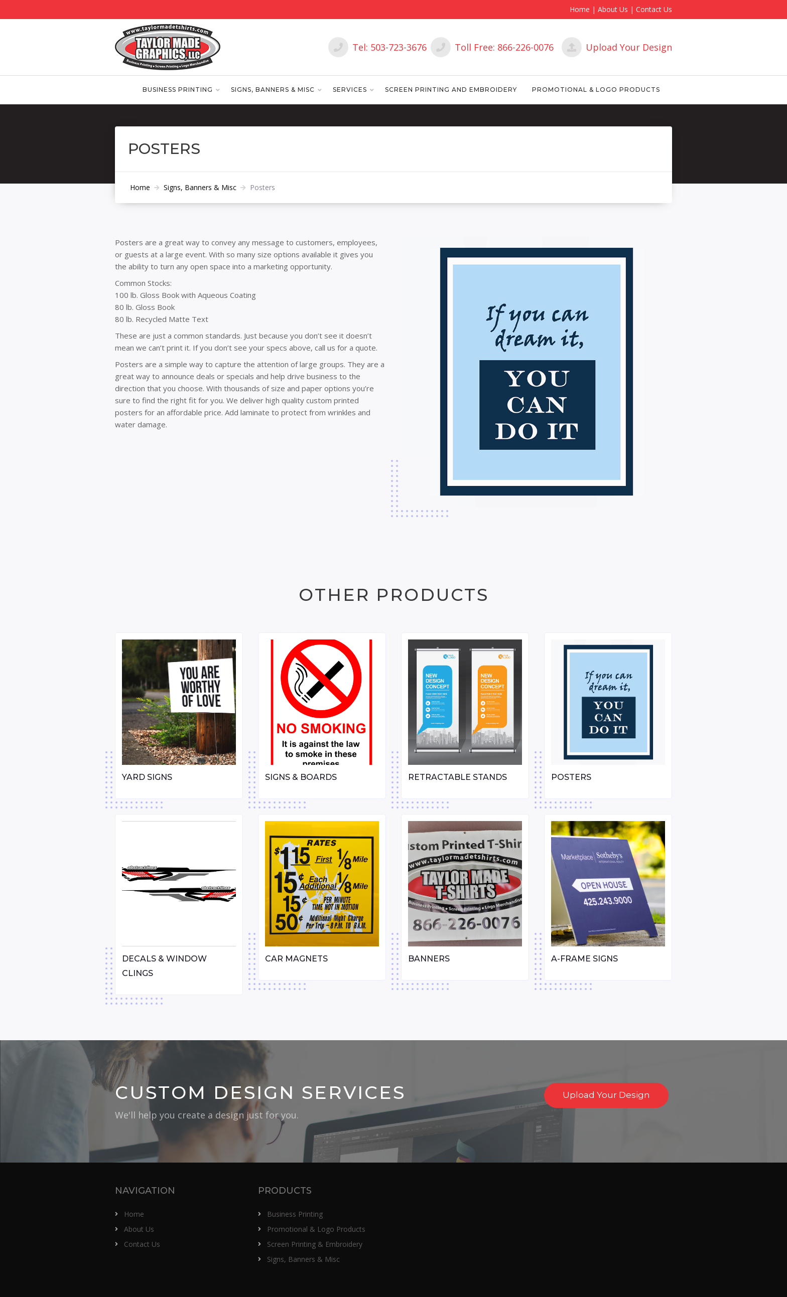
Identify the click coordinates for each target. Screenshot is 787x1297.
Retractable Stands (457, 777)
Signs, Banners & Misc (200, 187)
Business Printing (295, 1214)
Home (580, 9)
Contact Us (654, 9)
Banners (429, 958)
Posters (571, 777)
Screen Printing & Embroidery (314, 1244)
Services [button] (350, 89)
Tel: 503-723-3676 (377, 47)
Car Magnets (296, 958)
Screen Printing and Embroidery (451, 89)
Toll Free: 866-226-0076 (492, 47)
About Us (613, 9)
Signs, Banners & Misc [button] (273, 89)
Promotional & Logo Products (596, 89)
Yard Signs (147, 777)
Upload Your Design (617, 47)
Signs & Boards (301, 777)
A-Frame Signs (584, 958)
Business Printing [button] (178, 89)
